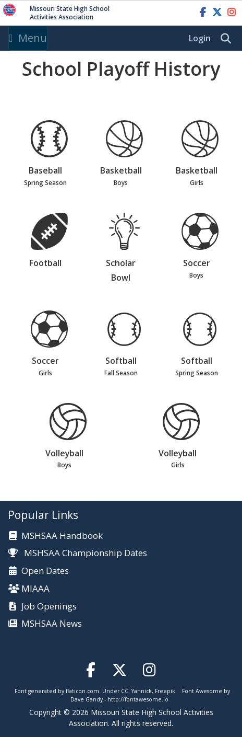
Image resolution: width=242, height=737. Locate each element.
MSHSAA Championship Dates (77, 553)
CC (124, 691)
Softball (124, 344)
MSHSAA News (51, 624)
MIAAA (35, 589)
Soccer (199, 246)
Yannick (141, 691)
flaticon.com (82, 691)
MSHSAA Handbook (62, 536)
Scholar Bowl (124, 248)
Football (49, 241)
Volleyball (67, 437)
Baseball (49, 154)
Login (200, 38)
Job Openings (49, 607)
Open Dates (45, 571)
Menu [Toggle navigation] (28, 38)
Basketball (124, 154)
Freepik (165, 691)
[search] (228, 38)
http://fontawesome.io (137, 699)
